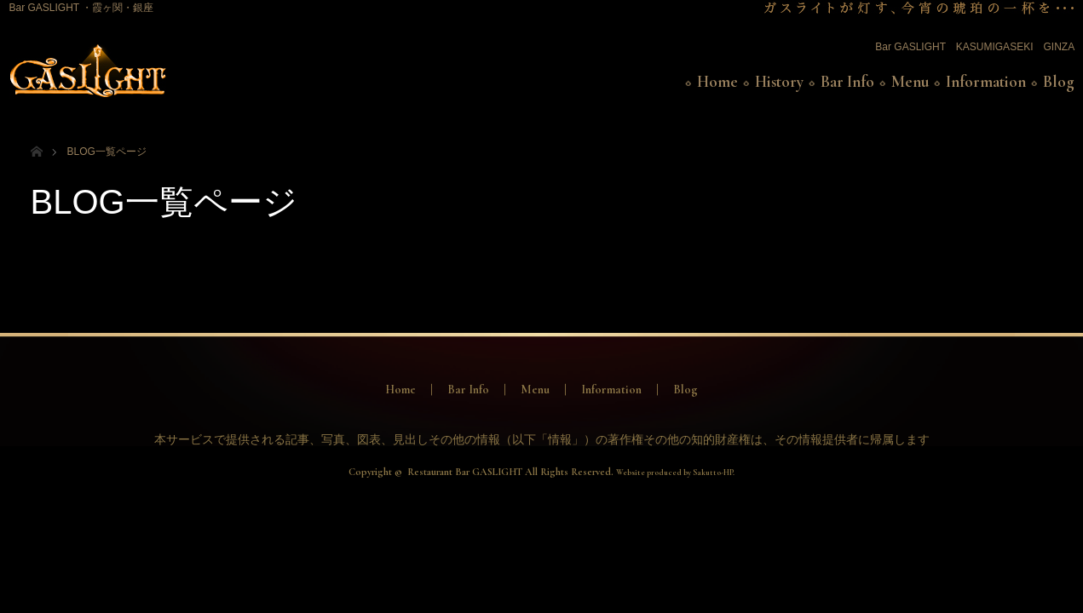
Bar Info (847, 81)
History (779, 81)
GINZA (1058, 47)
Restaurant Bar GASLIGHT (464, 472)
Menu (910, 81)
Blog (1058, 81)
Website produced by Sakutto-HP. (675, 472)
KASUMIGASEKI (995, 47)
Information (986, 81)
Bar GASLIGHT (910, 47)
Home (717, 81)
